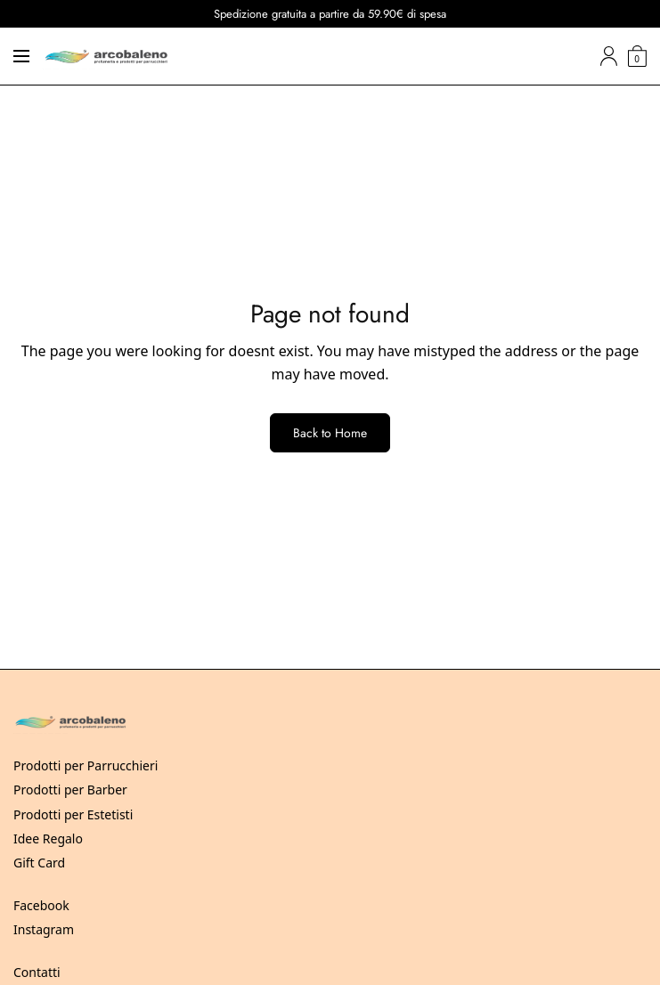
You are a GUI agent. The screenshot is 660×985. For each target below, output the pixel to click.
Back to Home (330, 433)
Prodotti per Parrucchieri (85, 765)
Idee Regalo (48, 838)
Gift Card (39, 862)
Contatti (37, 972)
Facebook (41, 905)
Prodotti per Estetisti (73, 814)
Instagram (43, 929)
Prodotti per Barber (70, 789)
